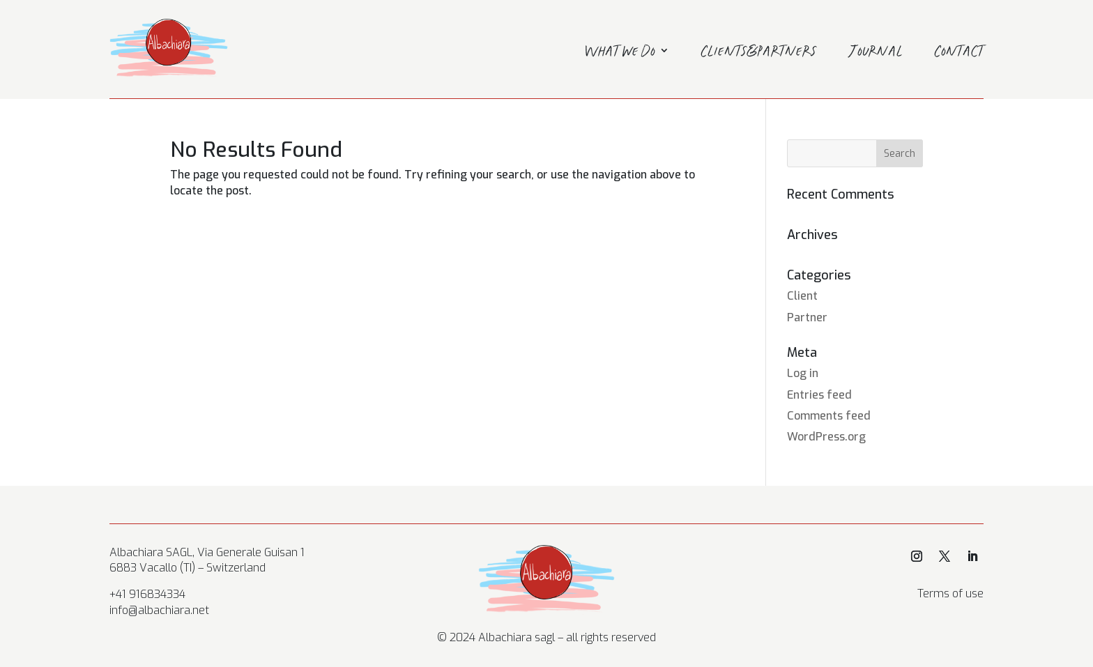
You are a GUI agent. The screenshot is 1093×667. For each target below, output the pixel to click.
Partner (807, 317)
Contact (959, 53)
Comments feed (829, 415)
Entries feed (819, 395)
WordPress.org (826, 436)
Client (802, 296)
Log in (802, 373)
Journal (876, 53)
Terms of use (950, 593)
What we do (620, 53)
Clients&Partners (759, 53)
